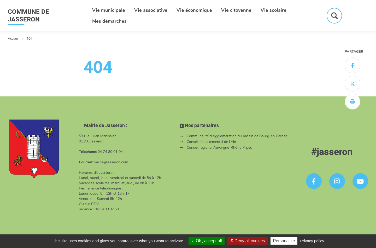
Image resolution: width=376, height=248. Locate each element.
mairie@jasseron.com (111, 162)
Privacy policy (312, 241)
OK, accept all (206, 241)
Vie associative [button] (150, 10)
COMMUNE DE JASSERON (28, 15)
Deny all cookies (247, 241)
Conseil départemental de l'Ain (211, 141)
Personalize (284, 241)
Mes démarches (109, 21)
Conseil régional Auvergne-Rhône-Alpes (219, 147)
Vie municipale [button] (108, 10)
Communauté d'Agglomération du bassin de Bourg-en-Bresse (237, 136)
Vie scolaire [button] (273, 10)
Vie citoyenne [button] (236, 10)
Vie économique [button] (194, 10)
